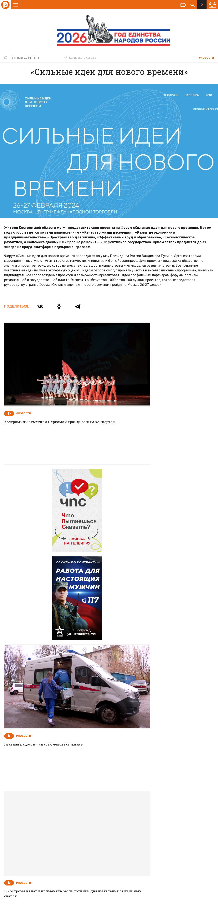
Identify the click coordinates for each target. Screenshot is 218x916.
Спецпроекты (101, 822)
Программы (160, 822)
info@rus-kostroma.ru (43, 849)
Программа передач (131, 822)
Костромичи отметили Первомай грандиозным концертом (52, 399)
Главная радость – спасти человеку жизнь (154, 517)
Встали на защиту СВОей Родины (144, 760)
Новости (79, 822)
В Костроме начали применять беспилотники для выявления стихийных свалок (54, 642)
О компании (58, 822)
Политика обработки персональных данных (142, 896)
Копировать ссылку (80, 57)
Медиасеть (206, 910)
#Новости (206, 57)
